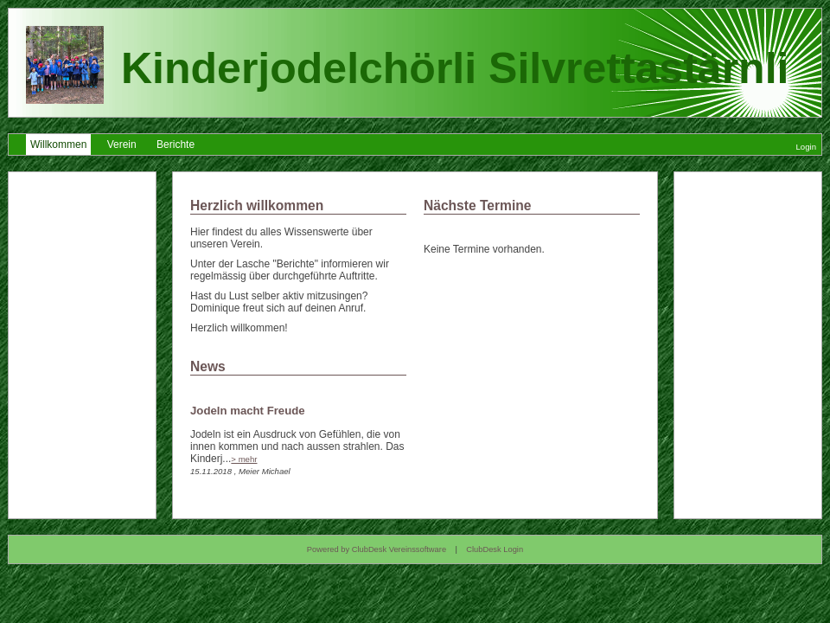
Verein (122, 144)
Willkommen (58, 144)
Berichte (175, 144)
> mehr (244, 459)
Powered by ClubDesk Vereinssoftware (376, 549)
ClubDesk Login (494, 549)
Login (806, 146)
